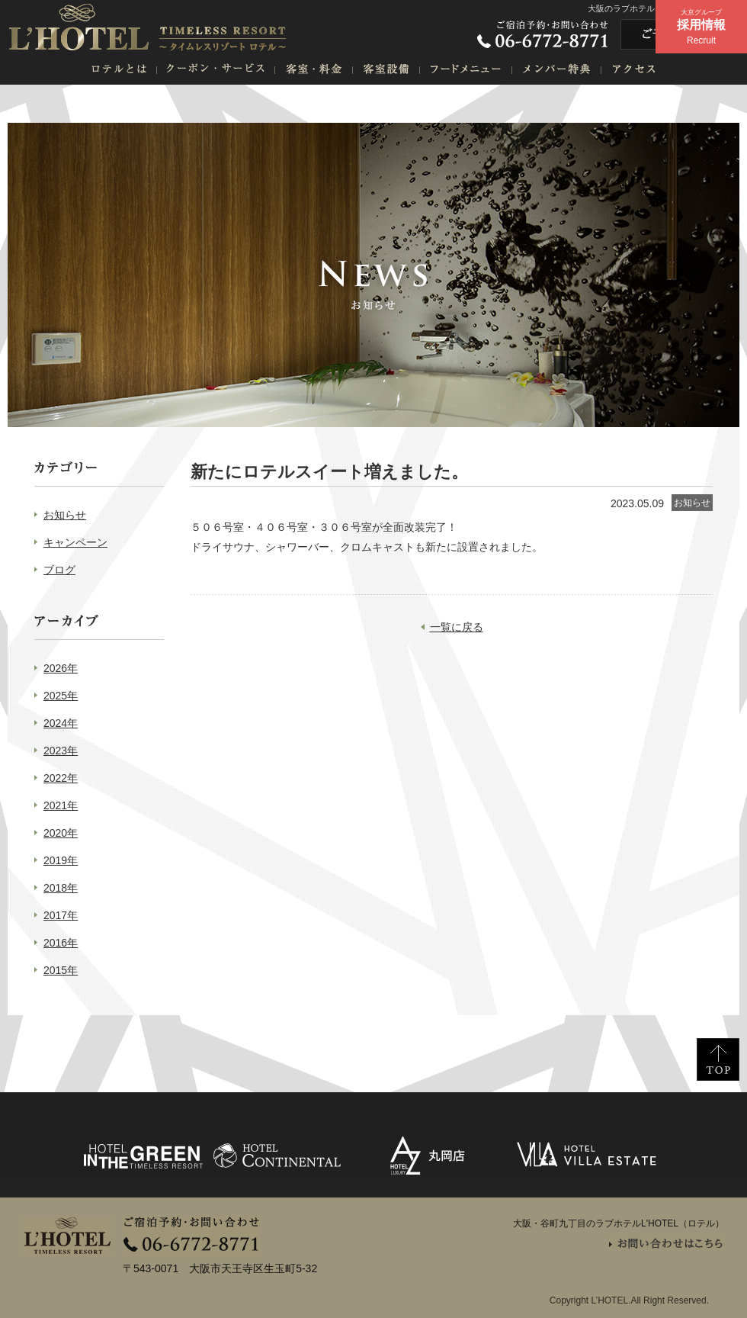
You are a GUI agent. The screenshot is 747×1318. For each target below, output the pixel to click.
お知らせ (64, 515)
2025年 (60, 696)
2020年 (60, 833)
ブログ (59, 570)
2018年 (60, 888)
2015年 (60, 970)
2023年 (60, 750)
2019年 (60, 860)
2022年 (60, 778)
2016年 (60, 943)
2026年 (60, 668)
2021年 (60, 805)
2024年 (60, 723)
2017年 (60, 915)
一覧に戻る (456, 627)
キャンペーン (75, 542)
